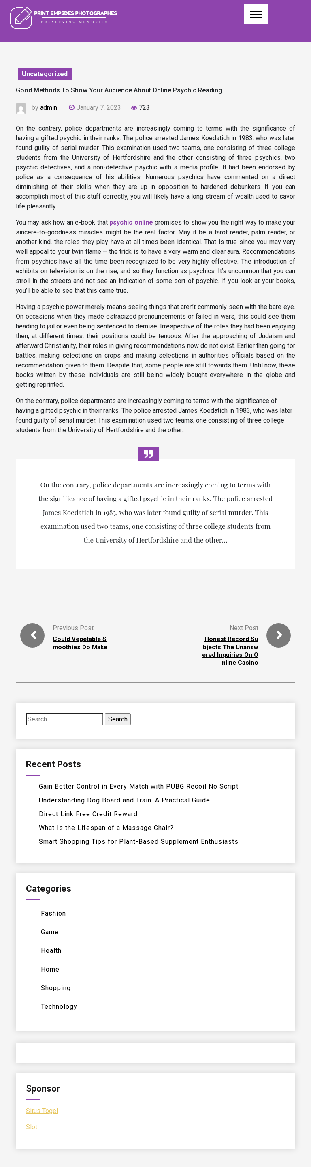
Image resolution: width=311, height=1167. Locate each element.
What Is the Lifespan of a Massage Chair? (106, 828)
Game (50, 932)
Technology (59, 1006)
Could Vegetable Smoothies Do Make (81, 646)
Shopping (56, 988)
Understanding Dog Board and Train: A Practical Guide (124, 800)
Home (50, 969)
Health (51, 951)
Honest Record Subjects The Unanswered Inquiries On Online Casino (230, 650)
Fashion (53, 913)
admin (48, 108)
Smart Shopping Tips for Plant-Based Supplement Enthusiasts (139, 841)
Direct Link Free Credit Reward (88, 814)
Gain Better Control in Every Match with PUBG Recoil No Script (139, 786)
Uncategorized (45, 74)
